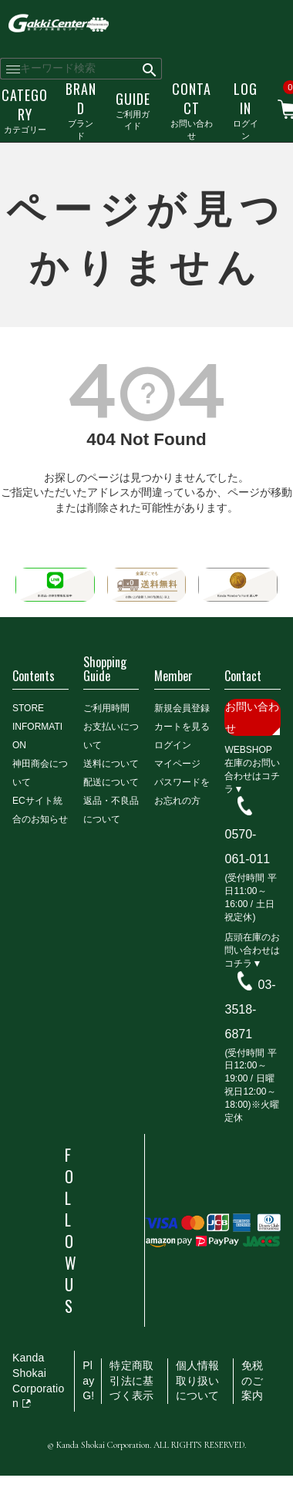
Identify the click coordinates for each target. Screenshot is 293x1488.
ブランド (81, 109)
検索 (150, 68)
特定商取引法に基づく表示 (131, 1380)
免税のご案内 (252, 1380)
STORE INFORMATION (37, 727)
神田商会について (40, 773)
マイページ (177, 763)
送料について (111, 763)
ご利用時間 (106, 708)
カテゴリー (25, 110)
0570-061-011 (247, 846)
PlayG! (88, 1380)
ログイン (245, 109)
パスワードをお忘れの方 (182, 791)
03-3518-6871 (249, 1009)
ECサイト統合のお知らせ (40, 810)
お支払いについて (111, 736)
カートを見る (182, 726)
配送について (111, 782)
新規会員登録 (182, 708)
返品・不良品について (111, 810)
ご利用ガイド (133, 110)
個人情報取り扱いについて (198, 1380)
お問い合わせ (191, 109)
